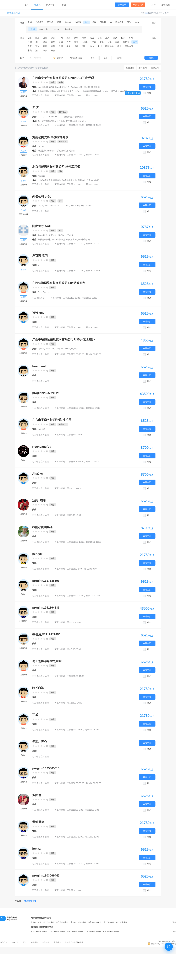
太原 (102, 42)
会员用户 (59, 58)
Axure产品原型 (58, 239)
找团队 (151, 58)
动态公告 (3, 942)
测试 (129, 22)
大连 (68, 42)
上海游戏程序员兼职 (57, 932)
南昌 (117, 42)
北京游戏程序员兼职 (39, 932)
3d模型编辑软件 (69, 180)
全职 (105, 58)
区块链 (103, 22)
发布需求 (122, 5)
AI (111, 22)
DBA (137, 22)
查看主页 (147, 87)
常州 (100, 46)
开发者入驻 (138, 5)
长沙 (123, 38)
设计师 (50, 22)
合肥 (30, 42)
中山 (30, 50)
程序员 (37, 5)
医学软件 (51, 150)
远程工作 (79, 942)
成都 (76, 38)
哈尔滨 (126, 42)
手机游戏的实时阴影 (66, 150)
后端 (94, 22)
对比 (149, 93)
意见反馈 (57, 942)
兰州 (119, 46)
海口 (37, 50)
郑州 (115, 38)
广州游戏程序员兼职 (93, 932)
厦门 (37, 42)
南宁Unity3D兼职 (94, 922)
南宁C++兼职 (36, 922)
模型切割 (42, 150)
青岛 (53, 42)
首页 (26, 5)
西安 (100, 38)
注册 (168, 5)
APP (153, 5)
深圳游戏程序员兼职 (75, 932)
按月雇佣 (142, 67)
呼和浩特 (109, 46)
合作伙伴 (45, 942)
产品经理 (39, 22)
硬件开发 (119, 22)
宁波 (37, 46)
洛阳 (45, 50)
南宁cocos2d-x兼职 (78, 922)
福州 (76, 42)
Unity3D (56, 29)
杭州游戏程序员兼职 (111, 932)
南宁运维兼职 (121, 922)
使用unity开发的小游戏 (88, 180)
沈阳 (94, 42)
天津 (61, 42)
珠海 (30, 46)
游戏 (86, 22)
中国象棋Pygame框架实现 (78, 239)
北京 (37, 38)
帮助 (24, 942)
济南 (45, 42)
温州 (84, 46)
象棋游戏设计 (44, 239)
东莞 (53, 46)
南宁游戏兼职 (13, 13)
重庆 (107, 38)
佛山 (92, 46)
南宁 (135, 42)
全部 (30, 22)
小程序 (78, 22)
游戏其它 (69, 29)
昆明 (45, 46)
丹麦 (53, 50)
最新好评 (155, 67)
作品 (64, 5)
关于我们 (34, 942)
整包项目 (130, 67)
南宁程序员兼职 (27, 67)
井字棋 (69, 121)
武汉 (92, 38)
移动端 (68, 22)
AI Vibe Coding (76, 58)
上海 (45, 38)
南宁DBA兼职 (109, 922)
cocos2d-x (44, 29)
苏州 (131, 38)
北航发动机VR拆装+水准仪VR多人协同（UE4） (60, 91)
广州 (61, 38)
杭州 (68, 38)
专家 (92, 58)
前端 (59, 22)
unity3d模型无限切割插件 (49, 180)
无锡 (109, 42)
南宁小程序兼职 (62, 922)
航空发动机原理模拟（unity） (96, 91)
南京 (84, 38)
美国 (68, 46)
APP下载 (14, 942)
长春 (76, 46)
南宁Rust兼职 (48, 922)
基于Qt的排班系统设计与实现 (51, 121)
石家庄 (85, 42)
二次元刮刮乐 (79, 121)
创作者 (119, 58)
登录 (163, 5)
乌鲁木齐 (129, 46)
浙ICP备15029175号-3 (167, 941)
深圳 (53, 38)
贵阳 (61, 46)
